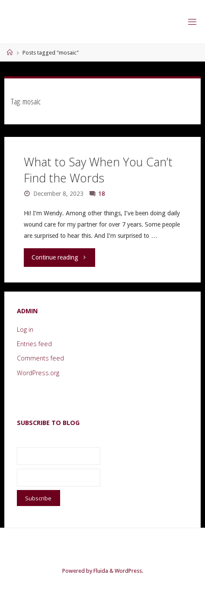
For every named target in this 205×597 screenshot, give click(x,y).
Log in (25, 329)
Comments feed (40, 358)
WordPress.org (38, 373)
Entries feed (34, 344)
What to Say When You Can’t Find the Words (98, 170)
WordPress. (129, 571)
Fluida (100, 571)
